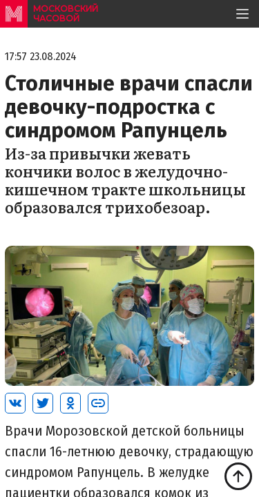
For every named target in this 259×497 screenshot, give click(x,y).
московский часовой (65, 13)
